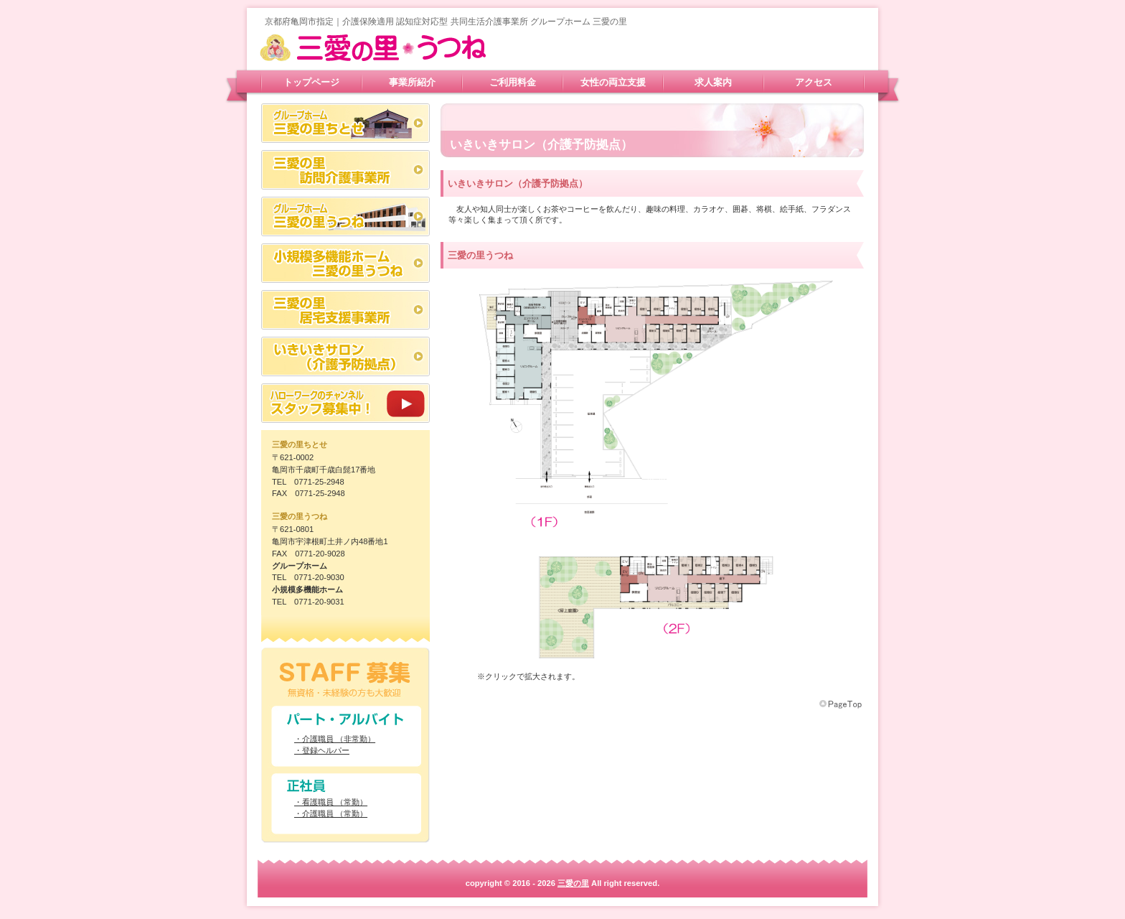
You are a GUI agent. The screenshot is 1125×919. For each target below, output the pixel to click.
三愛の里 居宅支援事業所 (345, 310)
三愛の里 (401, 47)
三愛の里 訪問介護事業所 (345, 170)
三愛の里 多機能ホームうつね (345, 263)
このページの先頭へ (841, 704)
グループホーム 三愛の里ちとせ (345, 123)
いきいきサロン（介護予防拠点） (345, 356)
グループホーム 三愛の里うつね (345, 216)
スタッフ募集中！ (345, 403)
